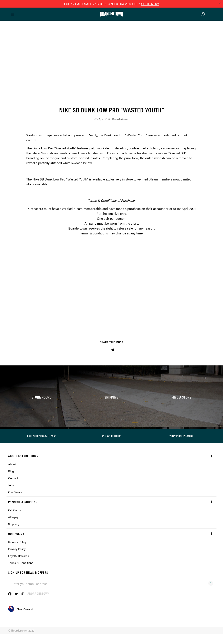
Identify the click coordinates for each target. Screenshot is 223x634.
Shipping (13, 524)
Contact (13, 478)
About (12, 464)
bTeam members (160, 179)
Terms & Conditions (20, 563)
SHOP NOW (150, 3)
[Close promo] (219, 3)
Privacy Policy (17, 549)
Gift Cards (14, 510)
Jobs (11, 485)
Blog (11, 471)
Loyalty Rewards (18, 556)
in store (127, 179)
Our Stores (15, 492)
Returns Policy (17, 542)
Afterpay (13, 517)
